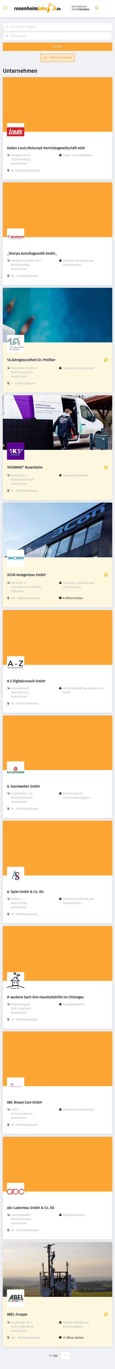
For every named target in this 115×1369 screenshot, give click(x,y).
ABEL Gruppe (17, 1314)
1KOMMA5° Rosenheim (24, 467)
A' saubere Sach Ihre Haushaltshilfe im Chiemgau (45, 997)
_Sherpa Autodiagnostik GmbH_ (32, 253)
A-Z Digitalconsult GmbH (26, 681)
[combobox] (57, 27)
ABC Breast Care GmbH (24, 1102)
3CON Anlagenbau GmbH (26, 575)
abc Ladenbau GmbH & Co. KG (30, 1208)
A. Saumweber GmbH (23, 786)
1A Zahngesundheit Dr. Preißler (31, 360)
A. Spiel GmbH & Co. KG (25, 892)
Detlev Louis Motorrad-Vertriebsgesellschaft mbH (46, 148)
